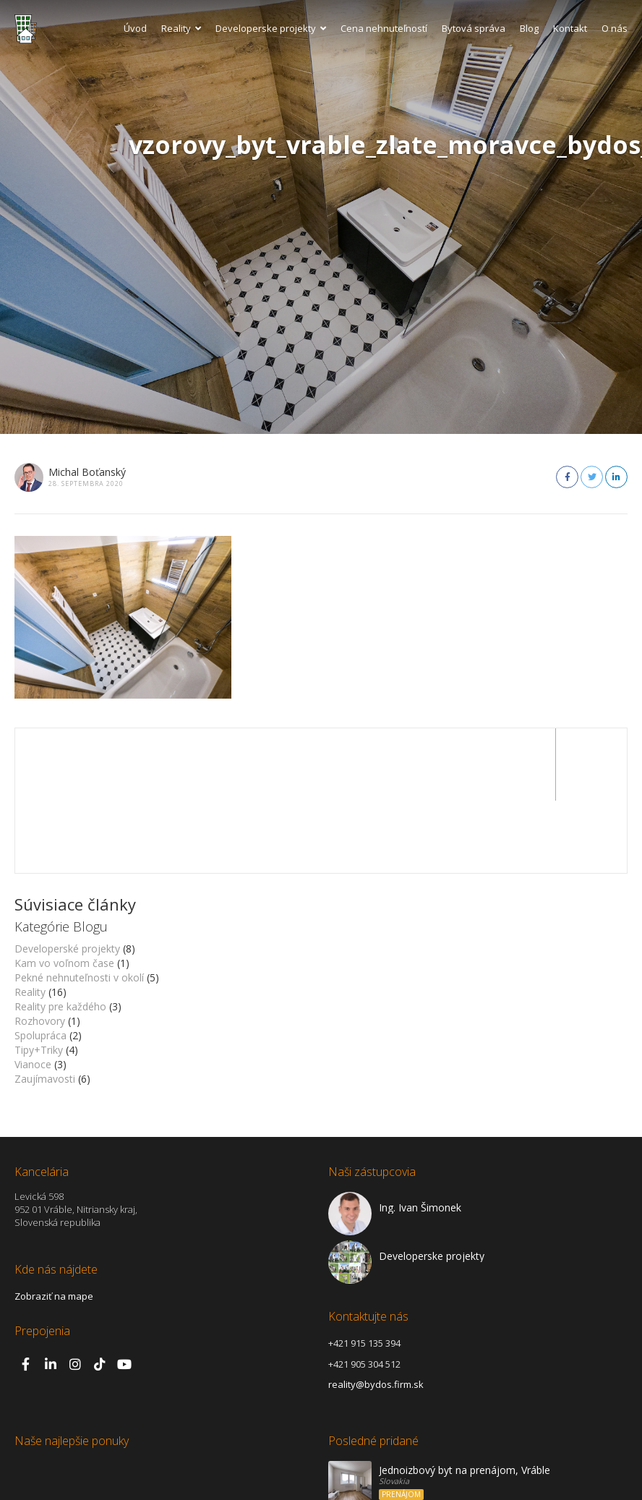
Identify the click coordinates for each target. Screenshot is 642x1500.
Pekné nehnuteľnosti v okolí (79, 905)
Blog (529, 28)
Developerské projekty (67, 876)
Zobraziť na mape (53, 1223)
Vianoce (32, 992)
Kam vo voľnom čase (64, 891)
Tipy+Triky (38, 977)
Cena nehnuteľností (384, 28)
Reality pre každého (60, 934)
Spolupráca (40, 963)
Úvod (135, 28)
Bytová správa (473, 28)
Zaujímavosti (44, 1006)
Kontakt (570, 28)
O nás (615, 28)
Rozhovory (39, 948)
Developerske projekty (270, 28)
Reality (181, 28)
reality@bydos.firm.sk (376, 1311)
